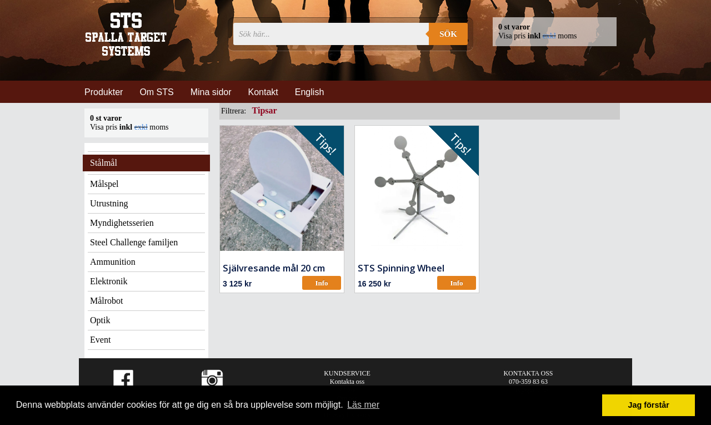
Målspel (104, 184)
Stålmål (103, 162)
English (309, 92)
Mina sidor (211, 92)
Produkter (103, 92)
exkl (549, 36)
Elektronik (109, 281)
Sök (448, 33)
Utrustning (109, 203)
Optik (100, 320)
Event (100, 339)
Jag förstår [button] (648, 405)
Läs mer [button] (363, 404)
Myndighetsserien (122, 223)
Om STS (156, 92)
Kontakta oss (347, 382)
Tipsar (264, 110)
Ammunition (113, 261)
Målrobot (106, 300)
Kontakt (263, 92)
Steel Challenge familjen (134, 242)
